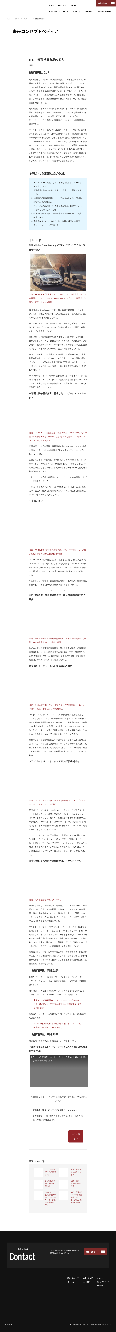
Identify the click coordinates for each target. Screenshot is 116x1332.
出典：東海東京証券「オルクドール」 (45, 900)
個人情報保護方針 (75, 1324)
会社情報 (89, 11)
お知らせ (51, 5)
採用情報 (73, 5)
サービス (66, 11)
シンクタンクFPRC (104, 11)
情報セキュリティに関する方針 (92, 1324)
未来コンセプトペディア (21, 18)
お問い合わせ (103, 3)
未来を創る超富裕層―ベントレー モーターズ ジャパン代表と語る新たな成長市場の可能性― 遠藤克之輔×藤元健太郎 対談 (57, 1004)
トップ (8, 18)
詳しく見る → (76, 1136)
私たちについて (54, 11)
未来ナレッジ (77, 11)
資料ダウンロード (63, 5)
